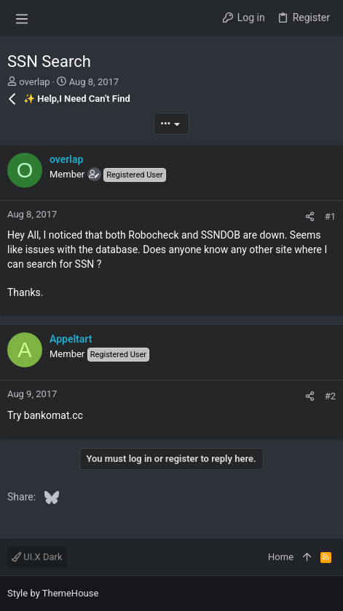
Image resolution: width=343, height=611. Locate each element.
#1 (330, 216)
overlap (34, 81)
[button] (21, 18)
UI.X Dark (37, 556)
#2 (330, 396)
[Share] (310, 216)
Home (280, 556)
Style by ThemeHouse (52, 593)
